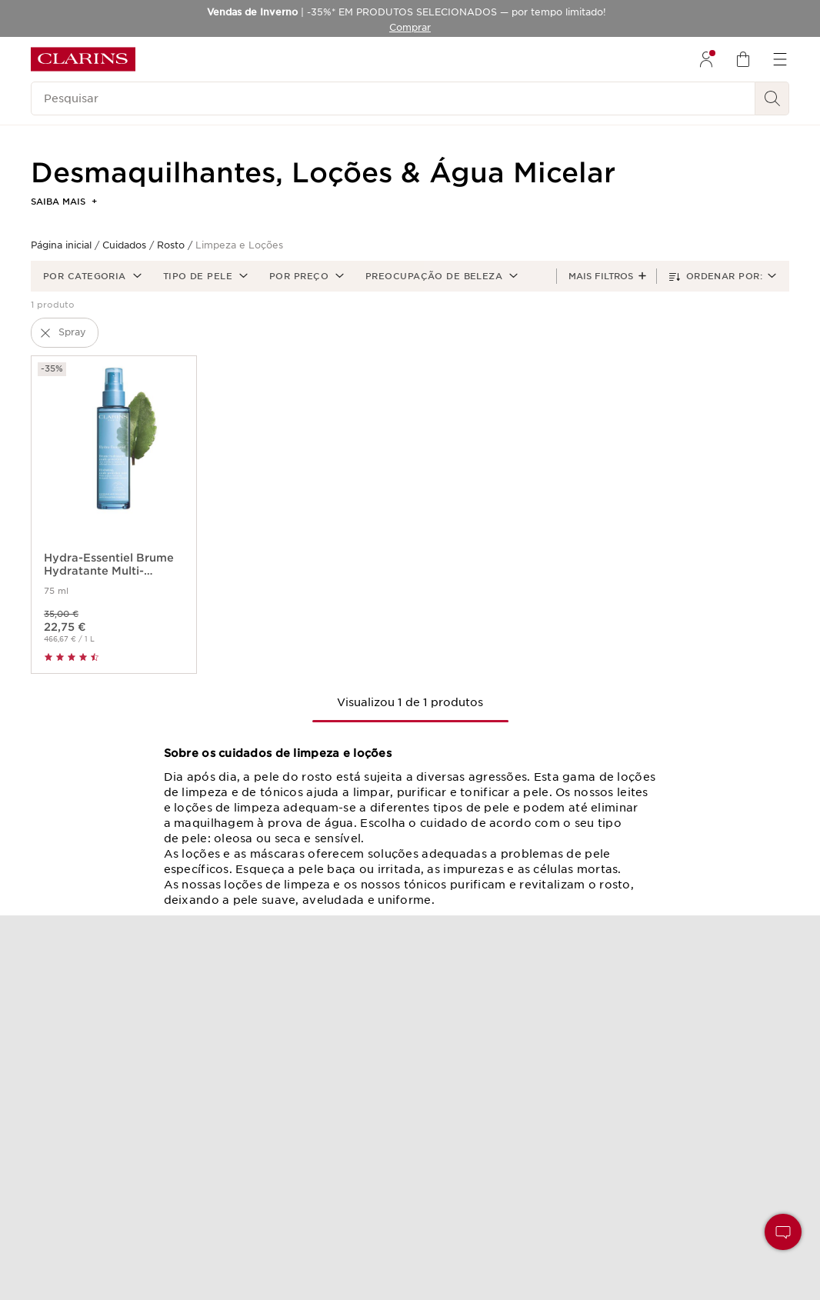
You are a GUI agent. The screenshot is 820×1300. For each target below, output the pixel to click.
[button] (91, 276)
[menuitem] (706, 59)
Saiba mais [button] (64, 201)
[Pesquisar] (393, 98)
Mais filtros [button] (600, 276)
